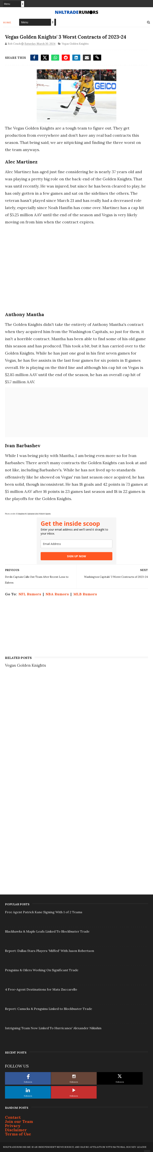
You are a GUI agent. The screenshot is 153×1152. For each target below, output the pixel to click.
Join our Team (19, 1121)
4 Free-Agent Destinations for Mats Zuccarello (41, 989)
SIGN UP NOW (76, 556)
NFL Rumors (30, 594)
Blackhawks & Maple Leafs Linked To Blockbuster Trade (47, 931)
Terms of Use (18, 1133)
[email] (76, 544)
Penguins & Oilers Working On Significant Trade (41, 970)
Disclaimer (16, 1129)
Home (7, 22)
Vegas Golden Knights (75, 43)
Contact (13, 1117)
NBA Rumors (57, 594)
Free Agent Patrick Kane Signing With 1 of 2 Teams (43, 912)
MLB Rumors (85, 594)
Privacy (13, 1125)
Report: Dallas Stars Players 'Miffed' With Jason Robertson (49, 951)
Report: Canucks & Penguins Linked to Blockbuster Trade (48, 1009)
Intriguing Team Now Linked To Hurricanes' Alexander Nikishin (53, 1028)
